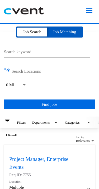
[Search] (49, 104)
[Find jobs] (49, 104)
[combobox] (47, 51)
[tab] (32, 32)
